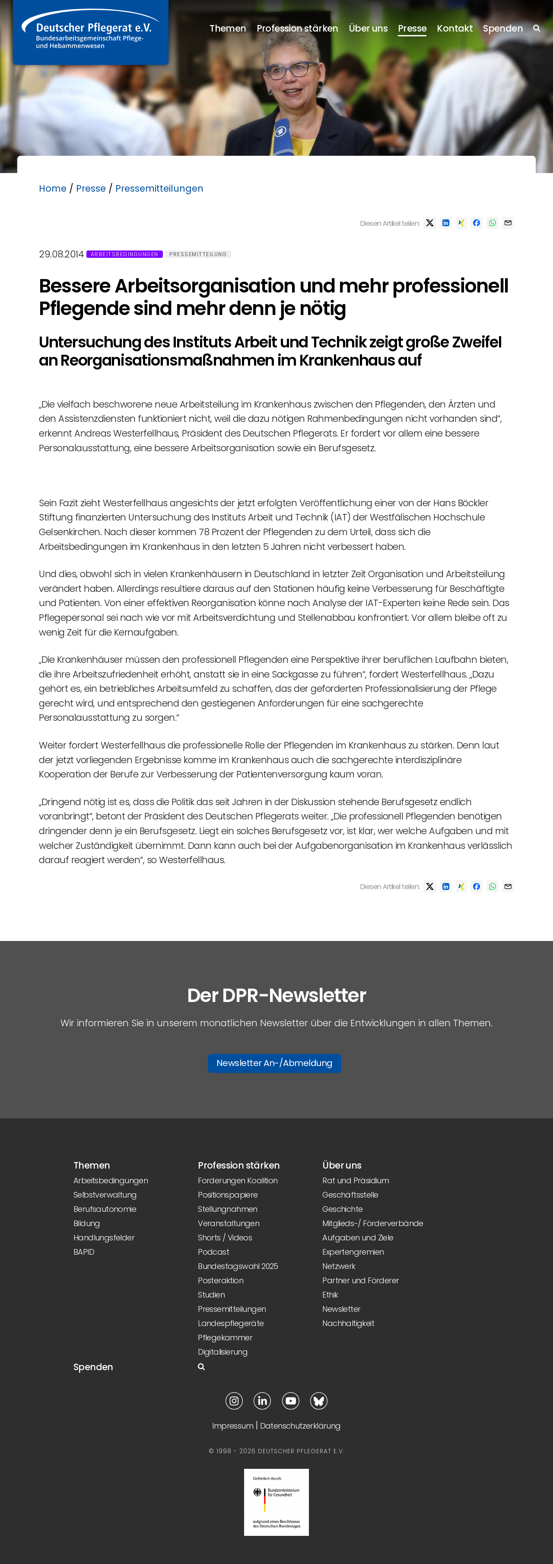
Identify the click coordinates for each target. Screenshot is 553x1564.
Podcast (213, 1251)
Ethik (330, 1294)
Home (53, 188)
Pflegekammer (225, 1337)
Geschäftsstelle (350, 1194)
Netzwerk (338, 1266)
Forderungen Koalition (237, 1180)
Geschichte (342, 1209)
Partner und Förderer (360, 1280)
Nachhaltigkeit (348, 1323)
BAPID (83, 1251)
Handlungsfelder (103, 1237)
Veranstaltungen (228, 1223)
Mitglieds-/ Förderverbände (372, 1223)
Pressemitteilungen (159, 188)
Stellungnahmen (227, 1209)
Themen (228, 28)
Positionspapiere (227, 1194)
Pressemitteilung (198, 254)
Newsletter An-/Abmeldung (274, 1063)
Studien (211, 1294)
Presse (412, 28)
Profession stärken (297, 28)
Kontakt (455, 28)
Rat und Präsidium (355, 1180)
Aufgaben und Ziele (357, 1237)
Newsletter (341, 1309)
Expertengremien (353, 1251)
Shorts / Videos (225, 1237)
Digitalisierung (223, 1351)
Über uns (368, 28)
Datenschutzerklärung (300, 1425)
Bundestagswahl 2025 (238, 1266)
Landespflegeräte (231, 1323)
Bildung (86, 1223)
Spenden (503, 28)
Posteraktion (220, 1280)
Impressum (232, 1425)
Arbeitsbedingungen (125, 254)
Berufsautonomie (104, 1209)
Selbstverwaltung (105, 1194)
